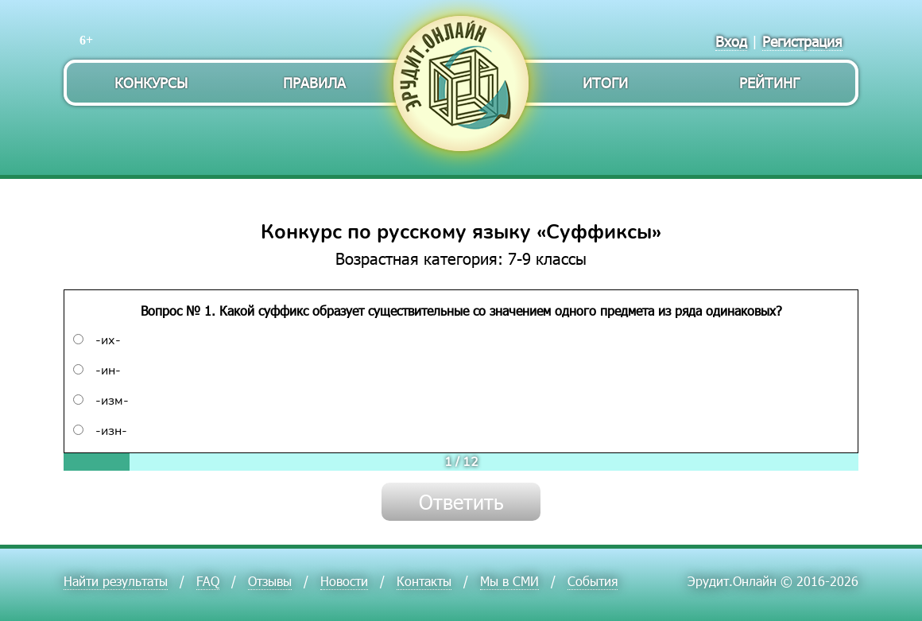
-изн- (100, 431)
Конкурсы (151, 82)
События (593, 580)
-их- (97, 340)
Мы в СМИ (509, 580)
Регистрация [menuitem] (802, 41)
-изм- (101, 400)
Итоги (605, 82)
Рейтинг (769, 82)
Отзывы (270, 580)
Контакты (424, 580)
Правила (314, 82)
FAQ (207, 580)
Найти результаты (116, 580)
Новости (344, 580)
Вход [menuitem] (731, 41)
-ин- (97, 370)
